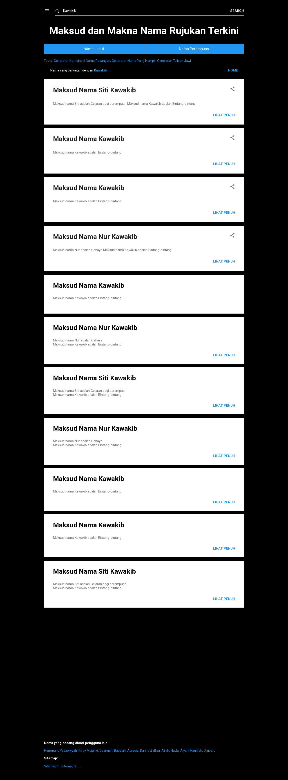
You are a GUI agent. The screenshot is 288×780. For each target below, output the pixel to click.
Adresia (132, 751)
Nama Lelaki (94, 49)
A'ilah (165, 751)
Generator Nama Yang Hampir (134, 61)
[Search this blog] (146, 10)
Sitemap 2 (68, 766)
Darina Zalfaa (150, 751)
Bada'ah (120, 751)
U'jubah (209, 751)
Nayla (175, 751)
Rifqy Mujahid (88, 751)
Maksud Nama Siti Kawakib (94, 90)
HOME (233, 70)
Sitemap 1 (51, 766)
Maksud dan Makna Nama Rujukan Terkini (144, 31)
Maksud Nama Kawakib (88, 139)
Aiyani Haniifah (191, 751)
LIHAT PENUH (224, 355)
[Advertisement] (144, 676)
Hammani (51, 751)
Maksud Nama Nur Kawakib (95, 237)
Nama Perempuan (194, 49)
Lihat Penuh (224, 115)
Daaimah (106, 751)
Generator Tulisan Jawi (174, 61)
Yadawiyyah (68, 751)
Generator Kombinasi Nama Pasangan (82, 61)
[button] (232, 89)
